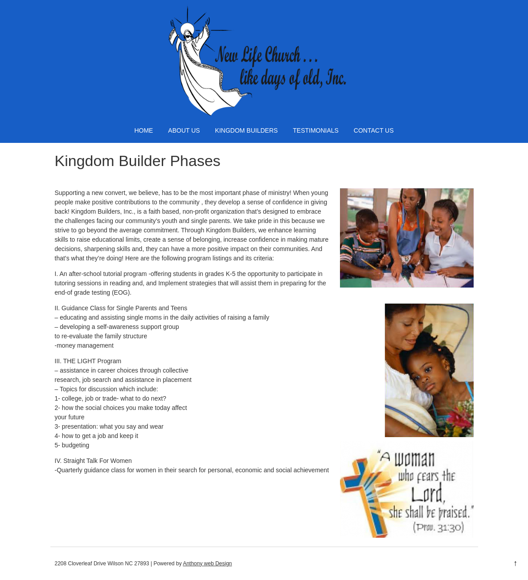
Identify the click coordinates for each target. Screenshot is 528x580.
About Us (184, 130)
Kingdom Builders (246, 130)
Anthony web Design (207, 563)
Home (143, 130)
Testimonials (316, 130)
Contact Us (374, 130)
